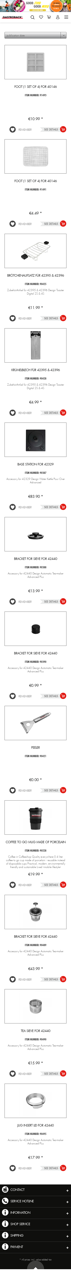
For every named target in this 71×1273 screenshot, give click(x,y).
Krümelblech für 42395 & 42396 (35, 370)
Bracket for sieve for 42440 (35, 559)
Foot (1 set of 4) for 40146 (35, 87)
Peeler (35, 748)
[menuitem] (32, 16)
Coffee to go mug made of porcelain (36, 842)
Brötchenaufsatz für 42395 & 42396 (35, 276)
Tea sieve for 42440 (35, 1031)
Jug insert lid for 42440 (35, 1125)
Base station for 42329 (35, 464)
